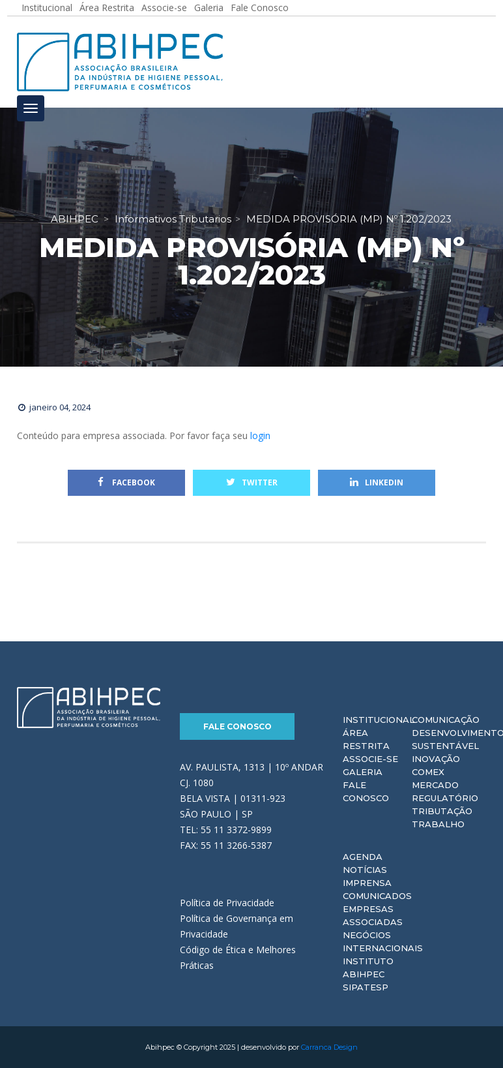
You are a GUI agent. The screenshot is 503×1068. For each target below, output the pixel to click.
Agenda (362, 856)
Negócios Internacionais (383, 941)
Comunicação (446, 719)
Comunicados (377, 896)
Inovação (436, 759)
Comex (428, 772)
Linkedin (376, 482)
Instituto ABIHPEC (368, 967)
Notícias (365, 869)
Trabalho (438, 824)
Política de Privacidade (227, 902)
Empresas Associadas (373, 915)
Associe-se (370, 759)
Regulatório (445, 798)
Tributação (442, 811)
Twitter (252, 482)
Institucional (378, 719)
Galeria (362, 772)
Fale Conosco (237, 726)
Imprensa (367, 882)
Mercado (435, 785)
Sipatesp (365, 987)
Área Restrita (366, 739)
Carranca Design (329, 1047)
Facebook (126, 482)
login (260, 435)
